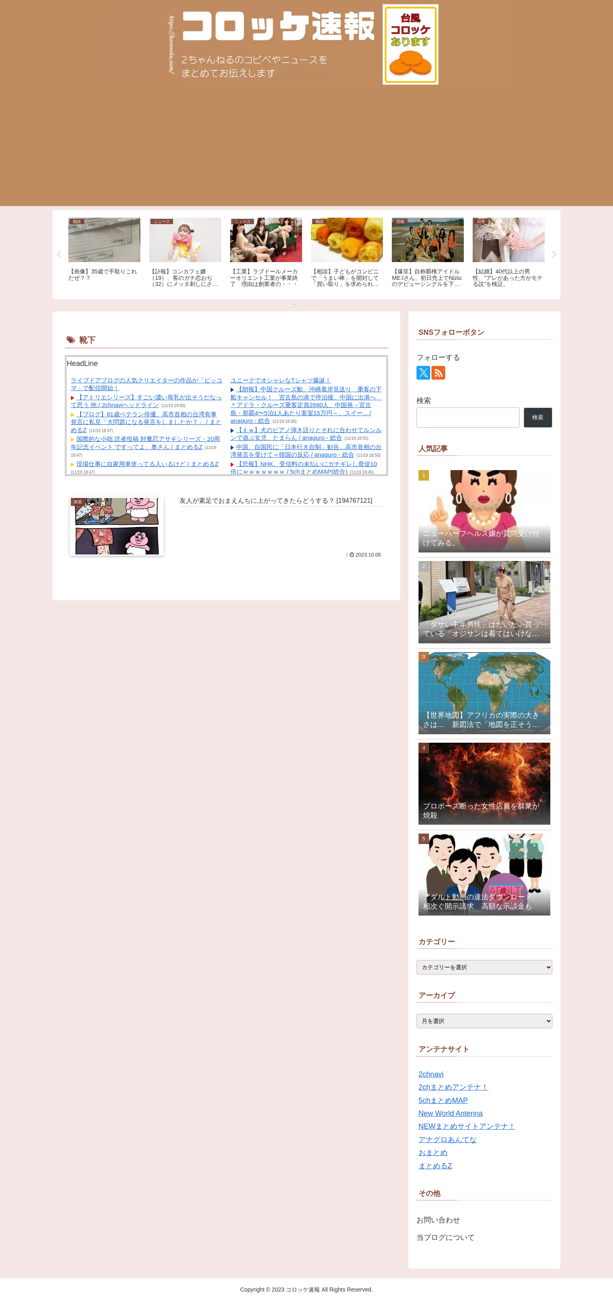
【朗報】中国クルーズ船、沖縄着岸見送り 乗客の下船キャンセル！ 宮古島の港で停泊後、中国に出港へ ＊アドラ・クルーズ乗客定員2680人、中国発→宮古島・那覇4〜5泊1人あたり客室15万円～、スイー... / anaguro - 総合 (306, 405)
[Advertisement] (306, 149)
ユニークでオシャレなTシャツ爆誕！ (280, 380)
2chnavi (431, 1074)
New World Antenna (451, 1113)
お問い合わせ (438, 1220)
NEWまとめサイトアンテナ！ (467, 1126)
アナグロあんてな (448, 1140)
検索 (423, 401)
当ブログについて (445, 1237)
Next (554, 255)
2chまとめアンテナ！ (453, 1087)
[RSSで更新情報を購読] (438, 373)
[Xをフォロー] (423, 373)
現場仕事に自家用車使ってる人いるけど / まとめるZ (147, 463)
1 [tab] (294, 304)
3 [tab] (319, 304)
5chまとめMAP (443, 1100)
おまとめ (433, 1153)
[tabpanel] (104, 253)
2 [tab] (306, 304)
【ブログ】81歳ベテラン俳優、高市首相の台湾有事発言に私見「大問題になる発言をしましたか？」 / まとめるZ (146, 422)
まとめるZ (435, 1166)
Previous (59, 255)
